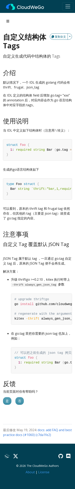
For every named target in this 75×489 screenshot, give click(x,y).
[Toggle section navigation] (7, 21)
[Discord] (68, 456)
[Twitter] (15, 456)
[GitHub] (60, 456)
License (43, 472)
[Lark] (7, 456)
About (30, 472)
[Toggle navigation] (67, 6)
